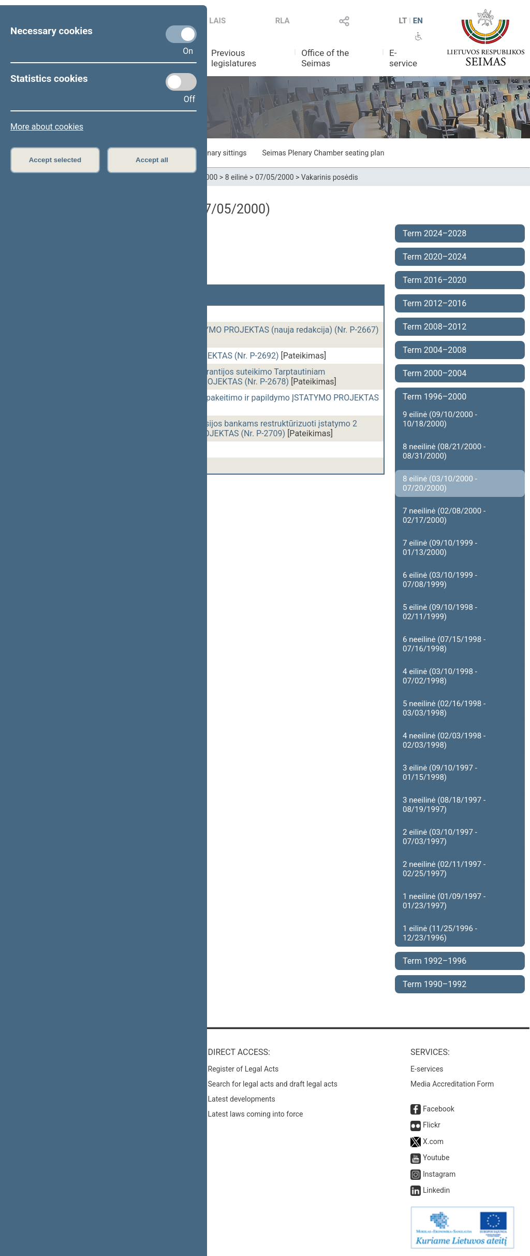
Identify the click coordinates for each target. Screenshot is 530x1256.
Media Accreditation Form (452, 1084)
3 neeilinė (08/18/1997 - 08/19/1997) (444, 804)
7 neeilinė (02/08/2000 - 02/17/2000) (444, 515)
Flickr (431, 1125)
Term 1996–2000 (434, 397)
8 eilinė (236, 177)
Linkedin (436, 1190)
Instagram (439, 1174)
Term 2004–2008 (434, 350)
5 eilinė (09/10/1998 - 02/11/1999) (440, 612)
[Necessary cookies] (181, 34)
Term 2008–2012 (434, 327)
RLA (282, 20)
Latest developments (241, 1099)
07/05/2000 (274, 177)
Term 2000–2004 (434, 373)
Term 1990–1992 (434, 984)
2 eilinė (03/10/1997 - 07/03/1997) (440, 836)
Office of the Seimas (325, 58)
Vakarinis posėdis (329, 177)
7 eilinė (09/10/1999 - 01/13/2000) (440, 547)
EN (418, 20)
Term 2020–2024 (434, 257)
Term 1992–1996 (434, 961)
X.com (433, 1141)
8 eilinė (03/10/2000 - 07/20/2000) (440, 483)
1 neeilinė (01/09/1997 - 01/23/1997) (444, 901)
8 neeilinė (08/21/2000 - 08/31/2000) (444, 451)
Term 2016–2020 (434, 280)
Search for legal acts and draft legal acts (273, 1084)
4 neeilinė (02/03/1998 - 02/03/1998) (444, 740)
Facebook (438, 1109)
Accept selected (55, 160)
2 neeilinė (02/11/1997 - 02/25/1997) (444, 869)
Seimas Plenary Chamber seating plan (323, 153)
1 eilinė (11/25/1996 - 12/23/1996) (440, 933)
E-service (403, 58)
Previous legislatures (233, 58)
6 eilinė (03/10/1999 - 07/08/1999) (440, 579)
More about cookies (46, 127)
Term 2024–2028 (434, 233)
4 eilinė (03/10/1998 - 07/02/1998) (440, 676)
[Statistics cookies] (181, 82)
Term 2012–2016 (434, 303)
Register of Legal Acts (243, 1069)
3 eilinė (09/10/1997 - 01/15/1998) (440, 772)
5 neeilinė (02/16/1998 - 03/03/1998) (444, 708)
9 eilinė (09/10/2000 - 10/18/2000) (440, 419)
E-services (427, 1069)
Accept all (152, 160)
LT (403, 20)
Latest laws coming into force (255, 1114)
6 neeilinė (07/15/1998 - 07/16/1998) (444, 644)
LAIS (217, 20)
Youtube (436, 1157)
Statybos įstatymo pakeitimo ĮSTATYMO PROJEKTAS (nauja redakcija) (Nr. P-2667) (227, 330)
